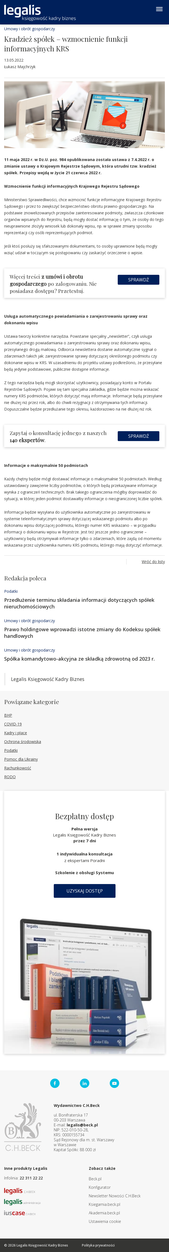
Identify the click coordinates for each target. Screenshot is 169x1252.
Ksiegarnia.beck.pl (104, 1204)
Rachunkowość (17, 768)
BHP (8, 715)
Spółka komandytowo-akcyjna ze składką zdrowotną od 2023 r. (79, 658)
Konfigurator (100, 1187)
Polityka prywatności (98, 1245)
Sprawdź (138, 280)
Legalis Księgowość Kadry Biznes (47, 679)
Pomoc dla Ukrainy (21, 759)
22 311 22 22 (31, 1178)
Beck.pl (95, 1178)
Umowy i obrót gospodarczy (29, 28)
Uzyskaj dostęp (84, 891)
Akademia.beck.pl (104, 1212)
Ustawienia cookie (105, 1221)
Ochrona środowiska (22, 741)
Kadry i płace (15, 732)
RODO (10, 776)
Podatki (11, 591)
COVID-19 (13, 724)
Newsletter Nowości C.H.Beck (115, 1195)
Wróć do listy (153, 561)
